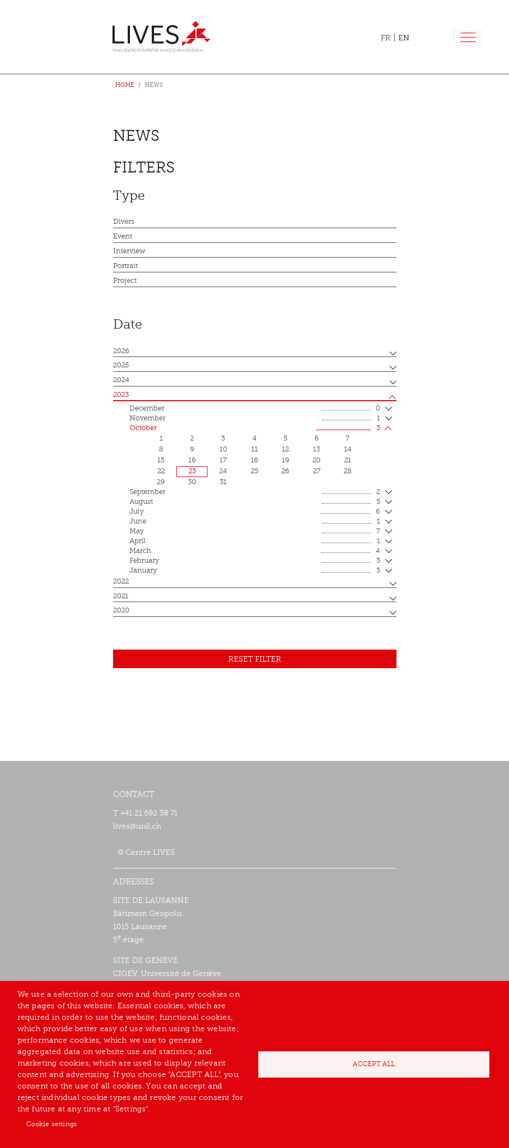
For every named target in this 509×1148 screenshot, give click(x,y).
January (254, 571)
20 (316, 460)
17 (223, 460)
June (254, 522)
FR (385, 38)
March (254, 551)
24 (223, 471)
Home (124, 85)
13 (316, 449)
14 (348, 449)
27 (317, 471)
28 (348, 471)
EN (404, 37)
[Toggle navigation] (468, 38)
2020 (121, 610)
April (254, 541)
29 (161, 482)
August (254, 502)
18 (254, 460)
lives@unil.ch (137, 826)
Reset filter (254, 659)
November (254, 419)
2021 (120, 596)
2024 (121, 380)
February (254, 561)
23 (192, 471)
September (254, 492)
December (254, 409)
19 (285, 460)
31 (223, 482)
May (254, 532)
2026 (121, 351)
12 (285, 449)
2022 (121, 581)
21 (347, 460)
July (254, 512)
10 (223, 449)
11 (254, 449)
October (254, 428)
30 (192, 482)
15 (160, 460)
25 (254, 471)
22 (161, 471)
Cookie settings (51, 1124)
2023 (121, 394)
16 (192, 460)
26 (285, 471)
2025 (121, 365)
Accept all (374, 1064)
